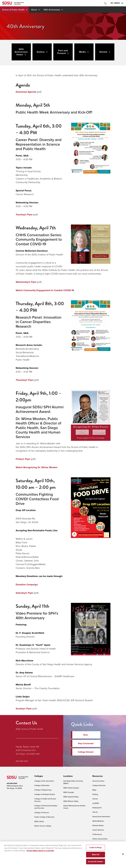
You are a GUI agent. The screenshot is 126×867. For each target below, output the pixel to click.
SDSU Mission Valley (70, 801)
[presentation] (38, 776)
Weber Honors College (42, 826)
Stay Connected (85, 743)
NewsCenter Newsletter (101, 816)
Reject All (95, 856)
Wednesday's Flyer (26, 282)
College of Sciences (41, 812)
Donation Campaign (27, 584)
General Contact (98, 781)
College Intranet (85, 751)
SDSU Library (39, 821)
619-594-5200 (12, 783)
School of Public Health (13, 9)
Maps (94, 790)
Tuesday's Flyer (24, 214)
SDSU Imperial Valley (70, 797)
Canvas (95, 799)
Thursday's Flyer (25, 380)
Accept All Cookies (95, 863)
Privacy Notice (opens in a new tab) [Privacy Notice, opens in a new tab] (40, 852)
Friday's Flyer (23, 459)
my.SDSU (95, 803)
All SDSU (117, 3)
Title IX (95, 812)
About (34, 9)
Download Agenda (26, 92)
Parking (95, 794)
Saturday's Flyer (24, 593)
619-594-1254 (22, 761)
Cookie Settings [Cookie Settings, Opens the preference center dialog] (95, 849)
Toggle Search (105, 3)
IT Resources (97, 834)
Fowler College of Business (44, 817)
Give (85, 734)
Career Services (98, 830)
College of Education (42, 785)
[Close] (123, 856)
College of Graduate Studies (44, 794)
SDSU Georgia (68, 792)
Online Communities (99, 839)
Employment (97, 807)
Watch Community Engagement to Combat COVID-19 (45, 290)
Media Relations (98, 821)
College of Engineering (42, 790)
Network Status (98, 825)
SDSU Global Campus (71, 788)
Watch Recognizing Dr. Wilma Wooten (36, 467)
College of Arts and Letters (44, 781)
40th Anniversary (52, 9)
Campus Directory (98, 785)
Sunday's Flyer (24, 708)
